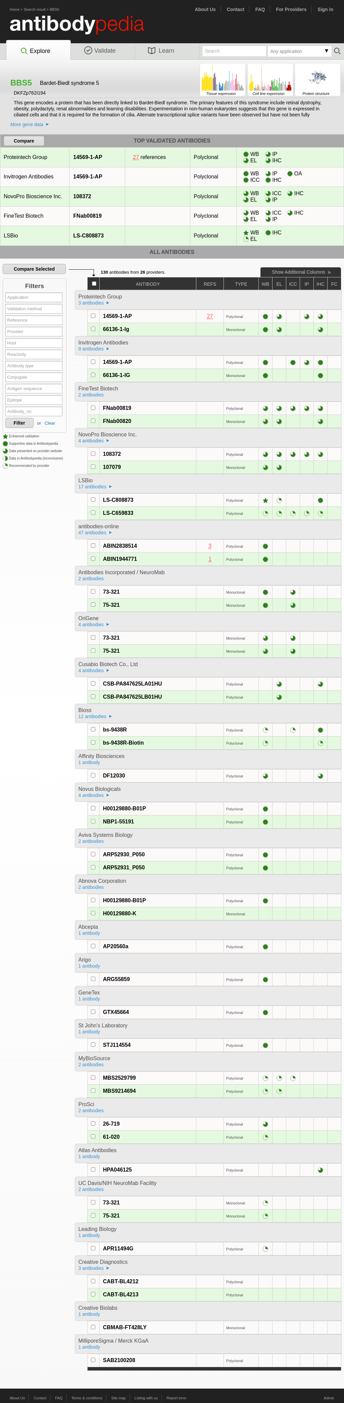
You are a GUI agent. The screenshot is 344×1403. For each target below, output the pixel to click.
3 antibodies (91, 303)
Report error (176, 1398)
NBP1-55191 (118, 821)
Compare (24, 141)
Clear (50, 423)
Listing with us (146, 1398)
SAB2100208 (119, 1360)
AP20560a (116, 946)
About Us (205, 9)
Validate (100, 50)
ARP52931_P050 (124, 867)
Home (14, 9)
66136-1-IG (116, 375)
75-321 (111, 605)
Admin (329, 1398)
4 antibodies (91, 440)
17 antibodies (92, 486)
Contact (235, 9)
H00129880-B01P (124, 808)
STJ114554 (117, 1045)
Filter (19, 423)
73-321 (111, 592)
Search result (35, 9)
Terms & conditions (86, 1398)
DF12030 (114, 775)
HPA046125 (117, 1170)
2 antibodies (91, 394)
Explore (35, 51)
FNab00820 (117, 421)
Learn (161, 50)
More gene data (26, 124)
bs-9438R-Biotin (123, 743)
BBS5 (54, 9)
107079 (112, 467)
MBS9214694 (119, 1091)
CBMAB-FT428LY (125, 1327)
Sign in (325, 9)
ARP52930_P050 (124, 854)
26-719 (111, 1124)
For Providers (291, 9)
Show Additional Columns (298, 272)
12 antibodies (92, 716)
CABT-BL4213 (121, 1294)
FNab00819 (87, 216)
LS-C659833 (118, 513)
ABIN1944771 (120, 559)
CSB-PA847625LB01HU (132, 697)
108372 (82, 196)
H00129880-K (120, 913)
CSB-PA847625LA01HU (132, 684)
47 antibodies (92, 532)
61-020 (111, 1137)
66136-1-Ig (116, 329)
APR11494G (118, 1248)
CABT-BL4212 (121, 1281)
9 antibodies (91, 349)
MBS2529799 (119, 1078)
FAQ (260, 9)
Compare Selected (34, 269)
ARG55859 (116, 979)
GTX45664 (116, 1012)
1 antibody (89, 762)
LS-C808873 (88, 235)
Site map (118, 1398)
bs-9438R (115, 730)
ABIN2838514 (120, 546)
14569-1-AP (87, 157)
